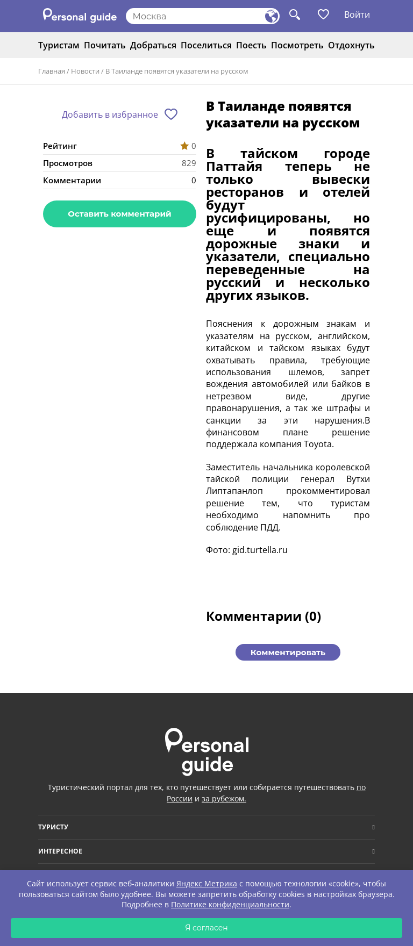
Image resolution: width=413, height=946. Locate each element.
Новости (85, 71)
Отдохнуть (351, 45)
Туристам (59, 45)
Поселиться (206, 45)
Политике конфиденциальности (230, 904)
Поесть (251, 45)
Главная (51, 71)
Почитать (105, 45)
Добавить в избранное (110, 114)
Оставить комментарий (119, 214)
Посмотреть (297, 45)
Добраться (153, 45)
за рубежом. (224, 798)
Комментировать (288, 652)
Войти (357, 14)
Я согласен (206, 928)
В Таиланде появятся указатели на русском (176, 71)
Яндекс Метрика (206, 883)
